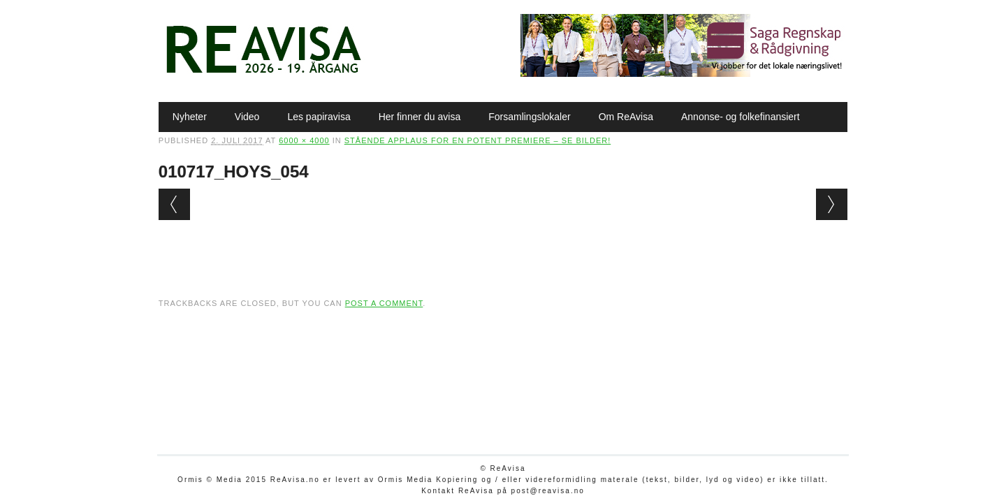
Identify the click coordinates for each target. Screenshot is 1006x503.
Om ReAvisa (626, 116)
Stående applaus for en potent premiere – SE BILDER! (477, 140)
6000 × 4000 (304, 140)
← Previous (174, 204)
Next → (831, 204)
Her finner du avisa (420, 116)
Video (247, 116)
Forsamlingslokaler (529, 116)
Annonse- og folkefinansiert (740, 116)
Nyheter (190, 116)
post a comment (384, 303)
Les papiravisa (318, 116)
